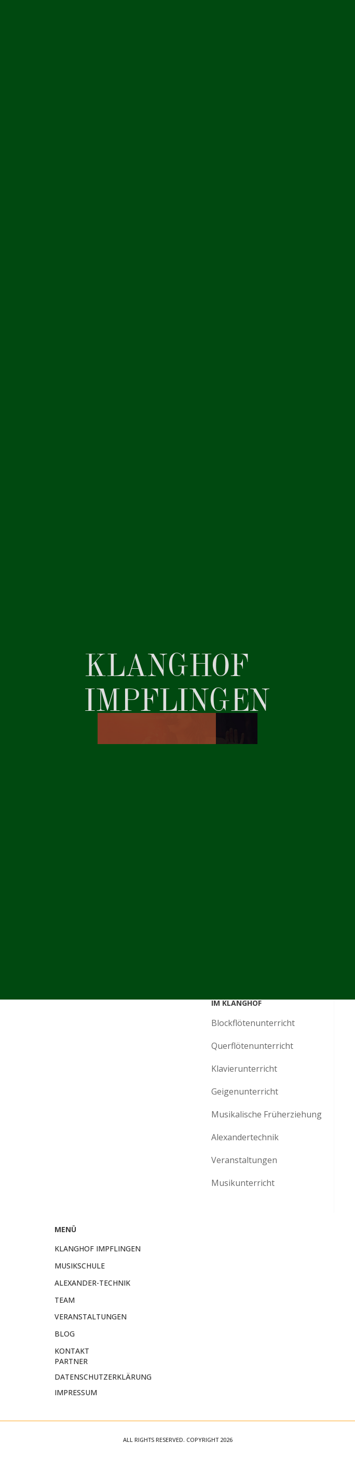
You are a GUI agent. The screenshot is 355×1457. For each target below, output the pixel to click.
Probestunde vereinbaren (264, 869)
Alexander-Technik (92, 1283)
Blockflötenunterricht (253, 1023)
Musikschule (79, 1266)
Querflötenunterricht (252, 1045)
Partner (71, 1361)
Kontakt (71, 1351)
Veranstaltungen (244, 1160)
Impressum (75, 1392)
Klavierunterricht (244, 1068)
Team (64, 1300)
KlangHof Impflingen (97, 1248)
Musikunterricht (243, 1183)
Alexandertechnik (245, 1137)
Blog (64, 1334)
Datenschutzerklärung (103, 1377)
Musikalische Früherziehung (266, 1114)
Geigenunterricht (244, 1091)
